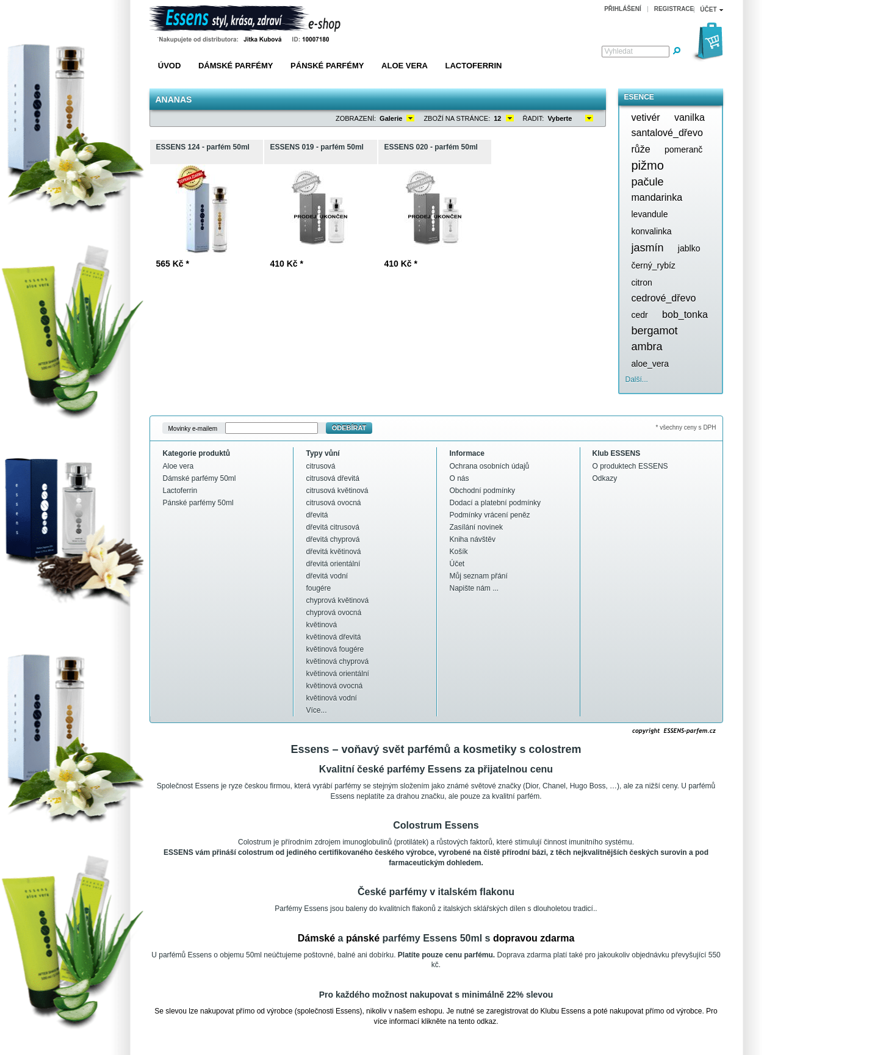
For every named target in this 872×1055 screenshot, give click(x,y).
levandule (650, 214)
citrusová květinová (337, 490)
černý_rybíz (654, 265)
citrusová (321, 466)
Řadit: (533, 118)
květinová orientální (337, 673)
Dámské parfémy (235, 65)
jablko (689, 248)
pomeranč (683, 149)
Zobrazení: (356, 118)
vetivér (646, 117)
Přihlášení (622, 8)
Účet (457, 564)
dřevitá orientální (333, 564)
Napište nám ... (474, 588)
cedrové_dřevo (664, 298)
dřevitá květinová (333, 551)
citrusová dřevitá (332, 478)
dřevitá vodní (327, 576)
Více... (316, 710)
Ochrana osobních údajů (490, 466)
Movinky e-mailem (193, 428)
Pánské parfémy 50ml (198, 503)
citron (642, 282)
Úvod (169, 65)
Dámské (316, 938)
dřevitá (317, 515)
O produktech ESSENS (630, 466)
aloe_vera (650, 364)
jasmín (648, 248)
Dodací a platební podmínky (495, 503)
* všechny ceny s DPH (686, 427)
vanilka (689, 117)
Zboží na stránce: (456, 118)
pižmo (648, 165)
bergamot (655, 331)
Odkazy (605, 478)
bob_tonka (685, 314)
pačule (648, 182)
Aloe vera (404, 65)
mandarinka (657, 197)
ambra (647, 346)
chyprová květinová (337, 600)
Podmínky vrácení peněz (490, 515)
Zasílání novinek (476, 527)
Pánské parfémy (327, 65)
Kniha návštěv (472, 539)
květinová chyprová (337, 661)
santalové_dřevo (667, 133)
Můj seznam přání (479, 576)
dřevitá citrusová (332, 527)
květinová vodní (331, 698)
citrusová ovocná (333, 503)
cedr (640, 315)
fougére (318, 588)
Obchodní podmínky (482, 490)
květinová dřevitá (333, 637)
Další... (636, 379)
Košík (459, 551)
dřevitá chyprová (333, 539)
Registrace (674, 8)
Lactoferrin (473, 65)
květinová (321, 625)
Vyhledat (619, 51)
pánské (363, 938)
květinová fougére (335, 649)
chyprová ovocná (334, 612)
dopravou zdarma (533, 938)
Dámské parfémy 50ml (199, 478)
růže (641, 149)
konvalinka (652, 231)
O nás (459, 478)
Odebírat (349, 427)
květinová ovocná (334, 686)
